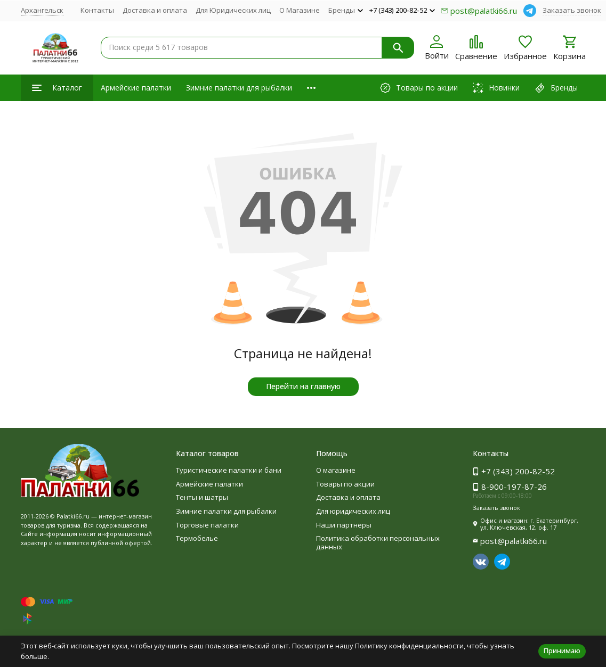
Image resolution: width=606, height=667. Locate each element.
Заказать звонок (572, 10)
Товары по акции (345, 484)
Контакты (97, 10)
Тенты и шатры (202, 497)
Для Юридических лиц (233, 10)
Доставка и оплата (155, 10)
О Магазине (299, 10)
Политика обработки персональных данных (378, 542)
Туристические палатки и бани (228, 470)
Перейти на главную (303, 386)
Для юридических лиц (353, 511)
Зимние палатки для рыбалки (239, 88)
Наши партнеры (343, 525)
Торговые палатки (207, 525)
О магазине (335, 470)
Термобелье (197, 538)
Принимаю (562, 650)
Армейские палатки (136, 88)
